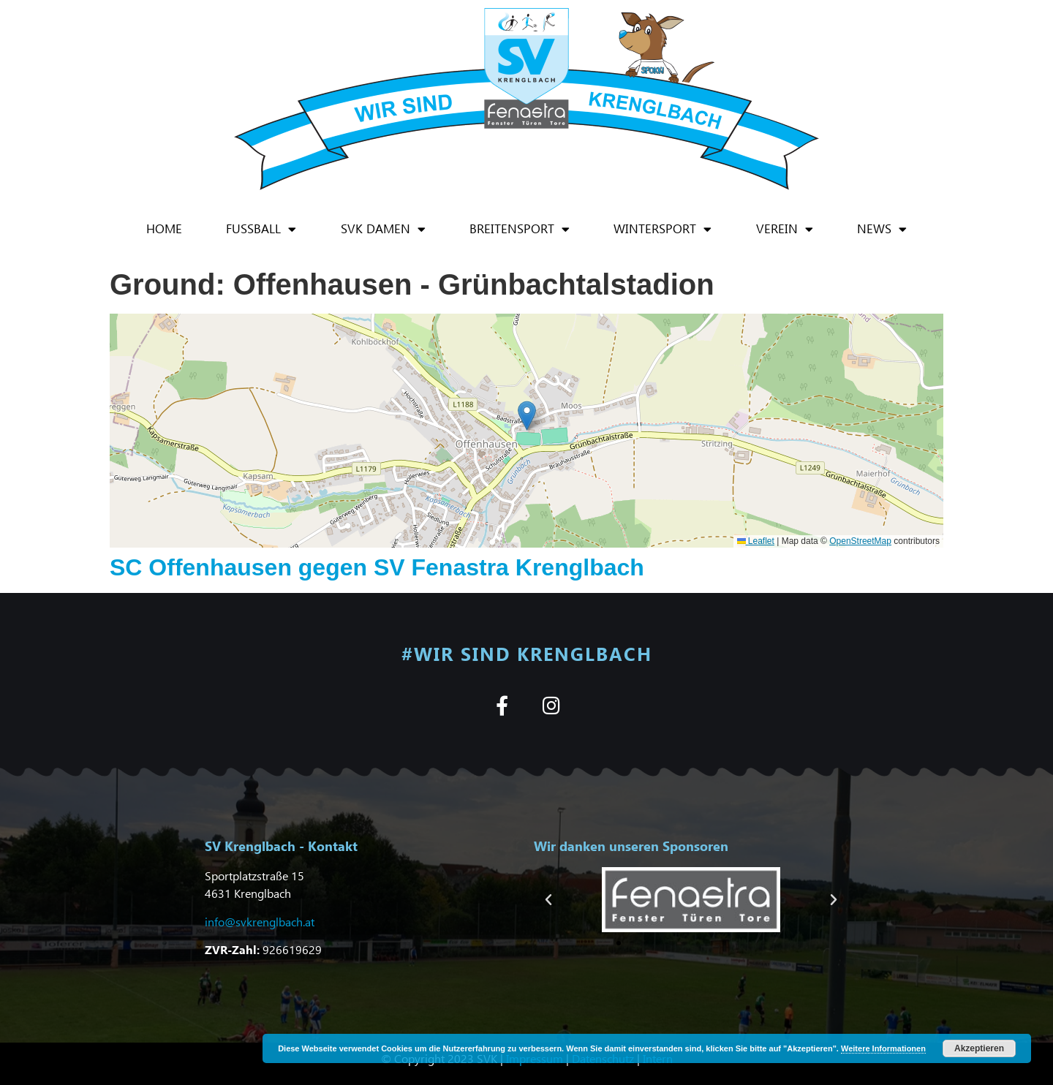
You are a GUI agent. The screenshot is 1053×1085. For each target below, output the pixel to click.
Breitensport (519, 229)
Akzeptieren (979, 1048)
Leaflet (755, 541)
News (882, 229)
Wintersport (663, 229)
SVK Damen (383, 229)
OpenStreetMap (860, 541)
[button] (527, 416)
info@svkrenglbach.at (259, 921)
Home (164, 228)
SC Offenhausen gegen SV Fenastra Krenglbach (377, 567)
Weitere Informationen (883, 1048)
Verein (784, 229)
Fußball (261, 229)
